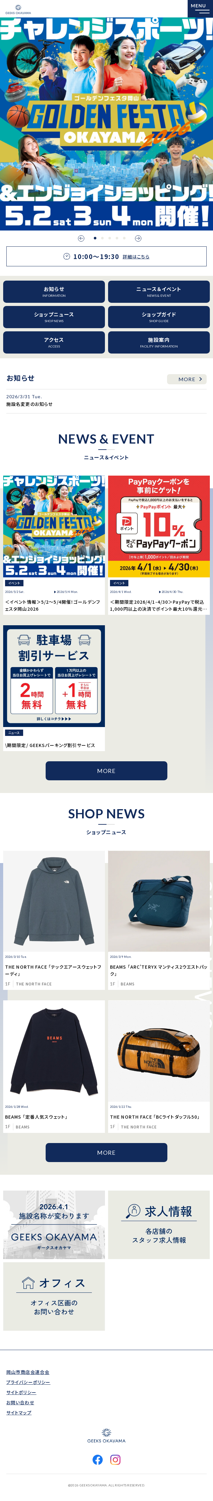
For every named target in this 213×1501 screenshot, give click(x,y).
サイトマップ (19, 1412)
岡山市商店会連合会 (27, 1372)
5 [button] (124, 238)
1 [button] (95, 238)
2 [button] (102, 238)
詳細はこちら (136, 256)
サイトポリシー (21, 1392)
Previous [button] (81, 238)
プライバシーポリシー (28, 1382)
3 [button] (109, 238)
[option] (106, 124)
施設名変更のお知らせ (29, 404)
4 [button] (117, 238)
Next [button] (138, 238)
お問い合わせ (20, 1402)
